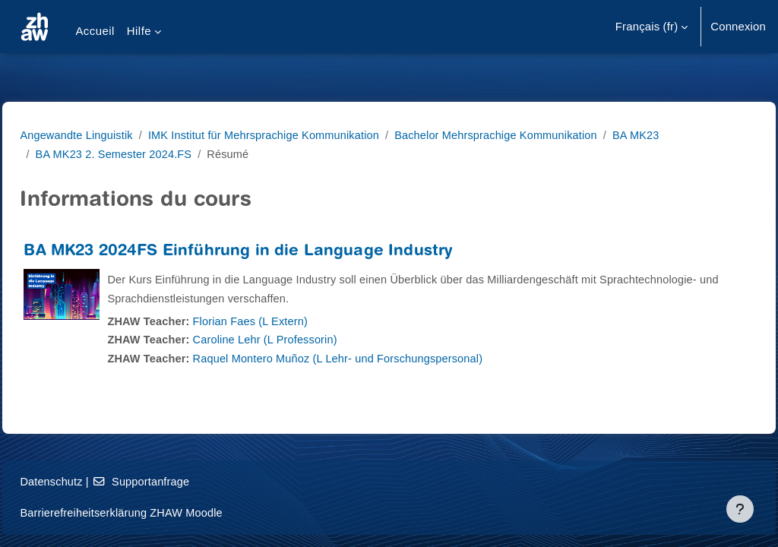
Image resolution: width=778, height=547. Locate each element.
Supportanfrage (178, 481)
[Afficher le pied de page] (740, 509)
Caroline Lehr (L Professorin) (303, 339)
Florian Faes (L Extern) (288, 321)
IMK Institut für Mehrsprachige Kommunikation (304, 134)
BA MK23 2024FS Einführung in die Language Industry (272, 252)
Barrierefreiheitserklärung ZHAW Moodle (158, 512)
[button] (651, 26)
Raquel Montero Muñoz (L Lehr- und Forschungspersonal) (378, 358)
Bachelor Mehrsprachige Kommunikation (542, 134)
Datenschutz (86, 481)
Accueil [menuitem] (94, 30)
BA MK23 (686, 134)
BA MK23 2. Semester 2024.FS (149, 153)
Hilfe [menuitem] (139, 30)
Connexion (738, 26)
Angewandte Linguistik (112, 134)
